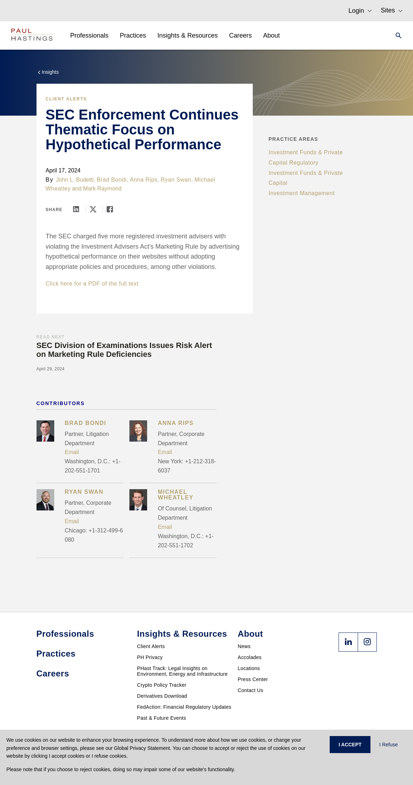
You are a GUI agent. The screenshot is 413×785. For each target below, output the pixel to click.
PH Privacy (150, 657)
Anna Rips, (144, 180)
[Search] (396, 35)
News (244, 646)
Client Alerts (66, 98)
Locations (249, 668)
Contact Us (250, 690)
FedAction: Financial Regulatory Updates (184, 707)
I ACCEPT (350, 744)
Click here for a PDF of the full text (92, 284)
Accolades (250, 657)
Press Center (253, 679)
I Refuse (388, 744)
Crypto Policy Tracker (161, 685)
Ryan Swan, (177, 180)
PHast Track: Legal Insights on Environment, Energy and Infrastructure (182, 671)
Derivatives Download (162, 696)
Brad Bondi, (112, 180)
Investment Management (302, 193)
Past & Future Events (161, 718)
